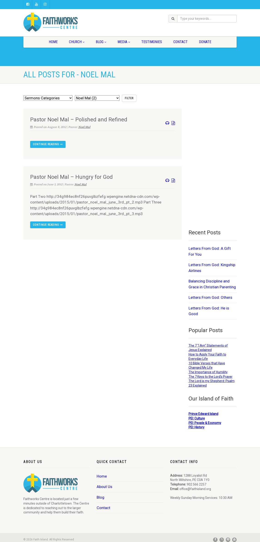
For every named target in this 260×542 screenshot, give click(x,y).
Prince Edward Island (203, 414)
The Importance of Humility (208, 372)
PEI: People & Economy (205, 423)
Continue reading (48, 144)
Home (53, 42)
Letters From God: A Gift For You (210, 251)
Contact (180, 42)
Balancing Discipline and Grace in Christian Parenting (212, 284)
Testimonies (151, 42)
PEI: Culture (197, 418)
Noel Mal (84, 127)
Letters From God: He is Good (209, 311)
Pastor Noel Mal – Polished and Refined (78, 119)
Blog (101, 42)
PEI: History (196, 427)
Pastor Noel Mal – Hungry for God (71, 177)
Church (76, 42)
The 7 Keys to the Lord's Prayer (211, 376)
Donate (205, 42)
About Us (104, 486)
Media (124, 42)
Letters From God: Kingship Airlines (212, 267)
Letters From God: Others (210, 297)
